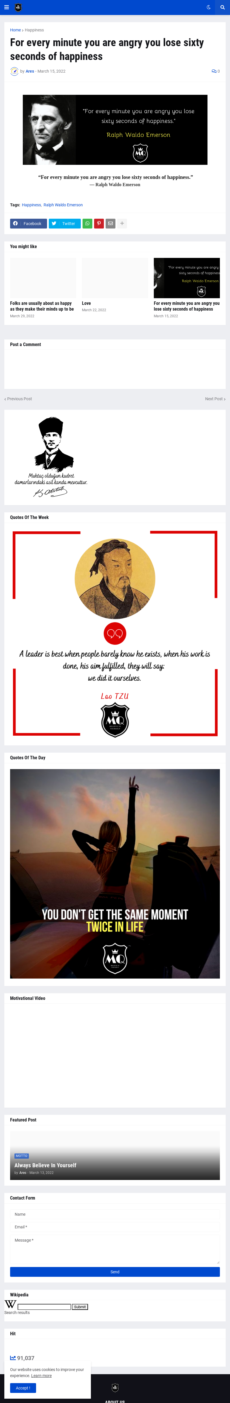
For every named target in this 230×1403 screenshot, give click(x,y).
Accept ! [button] (23, 1388)
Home (15, 30)
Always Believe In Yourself (45, 1165)
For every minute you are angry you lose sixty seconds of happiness (187, 306)
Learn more (41, 1375)
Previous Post (19, 398)
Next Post (214, 398)
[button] (6, 7)
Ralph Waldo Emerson (63, 205)
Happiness (34, 30)
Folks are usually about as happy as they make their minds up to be (42, 306)
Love (86, 303)
